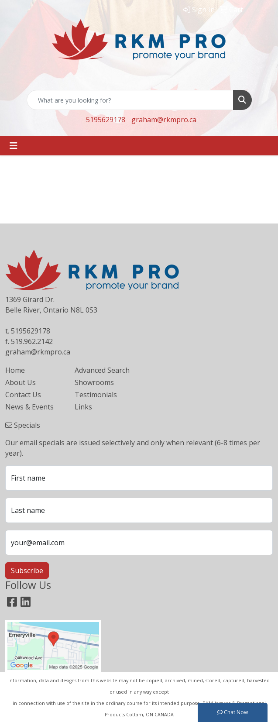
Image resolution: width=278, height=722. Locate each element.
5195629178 (105, 119)
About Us (20, 382)
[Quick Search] (130, 100)
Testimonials (96, 394)
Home (15, 370)
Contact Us (23, 394)
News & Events (29, 407)
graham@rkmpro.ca (163, 119)
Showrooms (94, 382)
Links (83, 407)
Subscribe (27, 570)
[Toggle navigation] (13, 146)
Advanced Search (102, 370)
